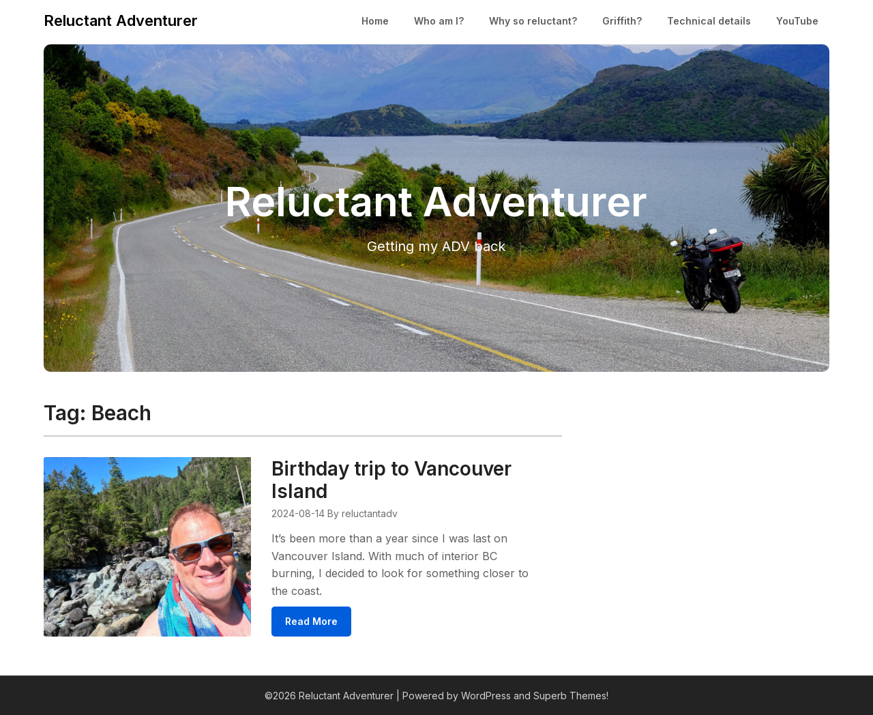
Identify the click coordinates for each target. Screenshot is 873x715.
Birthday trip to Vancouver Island (391, 480)
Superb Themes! (570, 695)
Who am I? (439, 21)
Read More (311, 621)
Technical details (709, 21)
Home (375, 21)
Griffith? (622, 21)
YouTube (797, 21)
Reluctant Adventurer (121, 20)
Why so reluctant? (533, 21)
